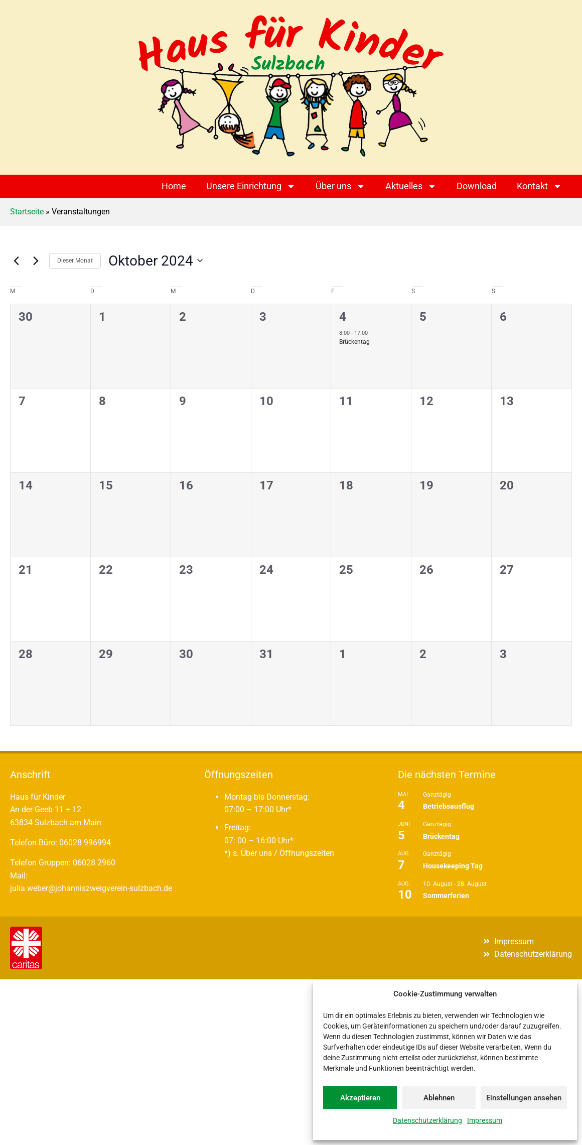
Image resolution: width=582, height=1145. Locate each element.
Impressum (484, 1120)
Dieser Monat (75, 260)
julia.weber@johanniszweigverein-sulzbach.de (91, 888)
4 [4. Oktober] (342, 317)
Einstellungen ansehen (523, 1097)
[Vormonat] (16, 261)
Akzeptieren (360, 1097)
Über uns (340, 186)
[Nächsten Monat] (36, 261)
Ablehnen (439, 1097)
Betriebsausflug (448, 806)
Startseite (27, 211)
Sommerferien (446, 896)
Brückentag (354, 341)
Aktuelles (410, 186)
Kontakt (539, 186)
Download (477, 186)
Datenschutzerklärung (427, 1120)
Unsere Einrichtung (251, 186)
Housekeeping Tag (453, 866)
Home (174, 186)
